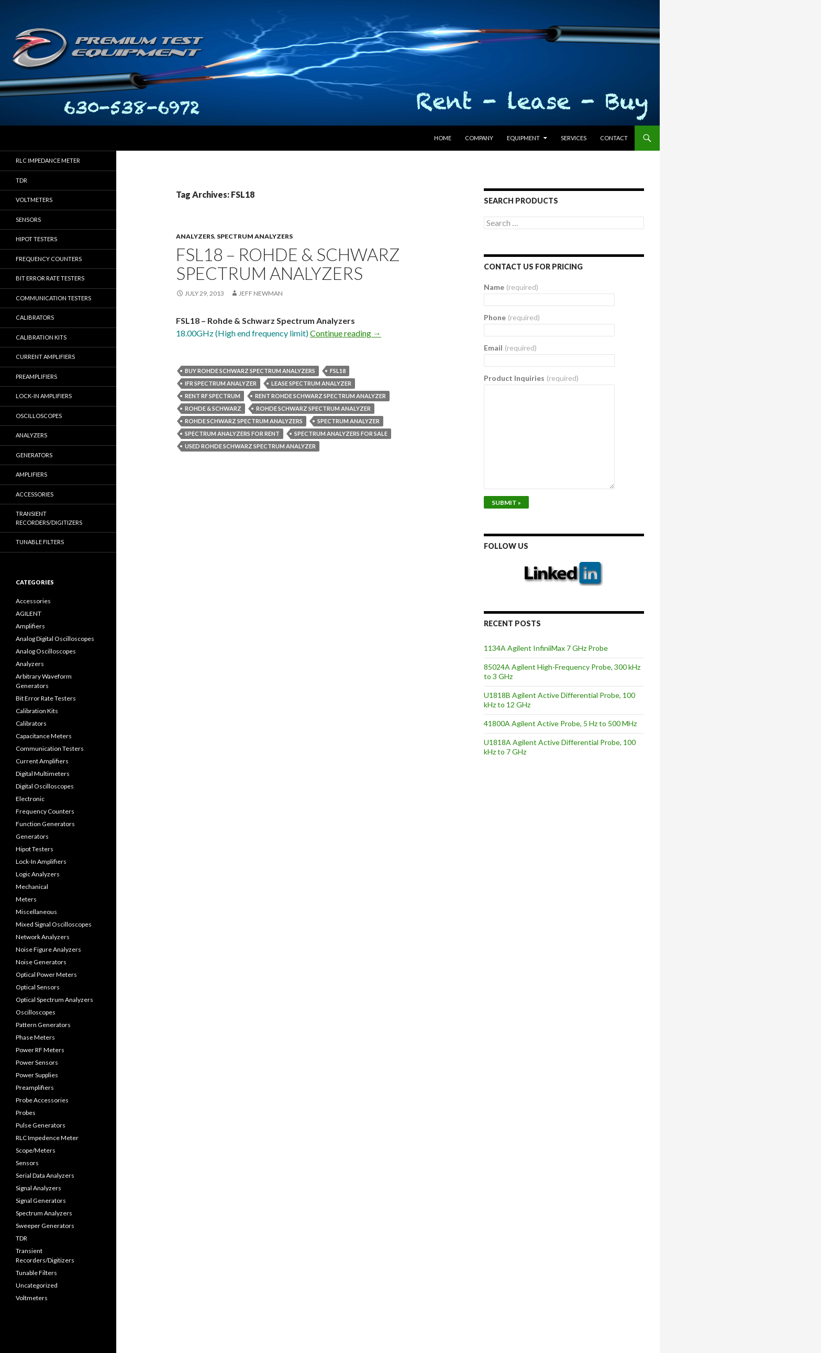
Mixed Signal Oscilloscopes (54, 924)
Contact (614, 137)
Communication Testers (53, 298)
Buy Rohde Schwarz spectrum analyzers (250, 370)
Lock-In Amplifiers (41, 861)
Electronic (30, 799)
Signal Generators (41, 1200)
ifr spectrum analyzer (221, 383)
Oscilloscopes (39, 415)
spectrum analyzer (348, 421)
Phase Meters (35, 1037)
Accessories (34, 494)
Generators (34, 455)
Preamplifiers (36, 376)
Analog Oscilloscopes (46, 651)
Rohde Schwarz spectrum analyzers (244, 421)
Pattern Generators (43, 1025)
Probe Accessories (42, 1100)
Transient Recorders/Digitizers (49, 518)
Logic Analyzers (38, 874)
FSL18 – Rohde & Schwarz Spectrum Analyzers (288, 264)
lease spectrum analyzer (311, 383)
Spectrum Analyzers (255, 236)
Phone (512, 317)
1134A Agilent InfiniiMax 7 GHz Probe (546, 648)
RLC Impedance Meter (48, 160)
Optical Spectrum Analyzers (54, 1000)
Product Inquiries (531, 378)
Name (511, 287)
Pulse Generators (40, 1125)
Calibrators (35, 317)
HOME (442, 137)
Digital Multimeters (43, 773)
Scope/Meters (36, 1150)
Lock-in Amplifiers (44, 395)
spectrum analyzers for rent (232, 433)
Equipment (523, 137)
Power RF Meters (40, 1050)
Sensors (28, 219)
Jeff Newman (261, 293)
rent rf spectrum (212, 395)
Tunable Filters (40, 541)
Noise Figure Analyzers (48, 949)
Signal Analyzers (38, 1188)
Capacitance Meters (44, 736)
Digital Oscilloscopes (45, 786)
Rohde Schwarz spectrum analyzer (313, 408)
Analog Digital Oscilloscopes (55, 638)
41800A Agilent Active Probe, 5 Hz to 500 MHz (560, 723)
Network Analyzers (43, 937)
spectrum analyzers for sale (340, 433)
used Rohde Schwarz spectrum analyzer (250, 446)
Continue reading (345, 333)
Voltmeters (34, 199)
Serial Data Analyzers (45, 1175)
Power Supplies (37, 1075)
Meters (26, 899)
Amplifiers (31, 474)
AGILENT (28, 613)
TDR (21, 180)
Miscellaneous (36, 912)
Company (479, 137)
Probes (26, 1113)
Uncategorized (37, 1285)
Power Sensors (37, 1062)
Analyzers (195, 236)
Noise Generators (41, 962)
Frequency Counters (49, 258)
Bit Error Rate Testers (50, 278)
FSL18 (338, 370)
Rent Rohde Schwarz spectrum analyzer (320, 395)
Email (510, 347)
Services (573, 137)
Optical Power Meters (46, 974)
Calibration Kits (41, 337)
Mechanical (32, 886)
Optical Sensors (38, 987)
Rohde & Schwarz (213, 408)
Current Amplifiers (45, 356)
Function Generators (45, 824)
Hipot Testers (36, 238)
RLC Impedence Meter (47, 1138)
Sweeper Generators (45, 1226)
